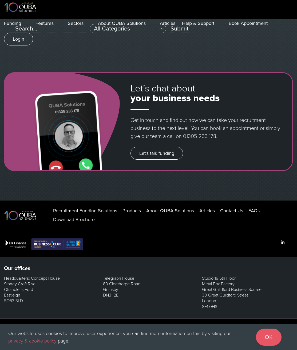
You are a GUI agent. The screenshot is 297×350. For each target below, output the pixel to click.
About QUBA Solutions (122, 23)
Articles (167, 23)
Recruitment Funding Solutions (85, 211)
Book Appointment (248, 23)
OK (269, 337)
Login (18, 39)
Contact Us (231, 211)
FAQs (254, 211)
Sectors (76, 23)
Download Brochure (74, 219)
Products (131, 211)
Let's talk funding (156, 153)
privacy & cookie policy (32, 341)
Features (44, 23)
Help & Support (198, 23)
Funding (12, 23)
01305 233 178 (199, 136)
